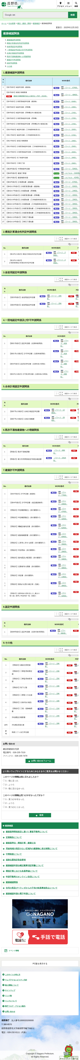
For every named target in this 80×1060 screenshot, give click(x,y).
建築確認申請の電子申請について (21, 893)
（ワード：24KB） (69, 140)
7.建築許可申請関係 (13, 470)
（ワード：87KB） (69, 87)
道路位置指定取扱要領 (16, 860)
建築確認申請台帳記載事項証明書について (25, 865)
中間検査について (14, 854)
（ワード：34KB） (69, 157)
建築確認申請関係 (14, 40)
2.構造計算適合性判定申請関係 (19, 231)
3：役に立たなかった (14, 788)
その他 (9, 66)
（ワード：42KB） (63, 594)
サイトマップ (10, 990)
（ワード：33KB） (69, 217)
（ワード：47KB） (63, 510)
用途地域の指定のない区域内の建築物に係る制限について (31, 848)
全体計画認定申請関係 (15, 53)
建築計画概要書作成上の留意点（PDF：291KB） (31, 96)
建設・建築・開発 (24, 23)
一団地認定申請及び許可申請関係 (19, 50)
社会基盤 (12, 23)
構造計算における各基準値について (22, 871)
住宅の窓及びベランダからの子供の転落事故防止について (31, 888)
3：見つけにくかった (14, 807)
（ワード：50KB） (69, 168)
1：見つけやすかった (14, 799)
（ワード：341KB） (59, 459)
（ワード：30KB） (69, 204)
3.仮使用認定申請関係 (15, 272)
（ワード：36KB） (63, 584)
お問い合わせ (10, 1012)
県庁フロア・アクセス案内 (15, 1006)
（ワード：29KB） (69, 163)
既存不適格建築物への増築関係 (19, 57)
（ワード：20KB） (54, 297)
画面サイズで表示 (71, 239)
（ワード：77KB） (63, 493)
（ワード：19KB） (52, 664)
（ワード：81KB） (65, 353)
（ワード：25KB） (69, 146)
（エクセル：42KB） (69, 177)
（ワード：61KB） (69, 101)
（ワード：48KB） (69, 94)
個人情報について (12, 985)
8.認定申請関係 (11, 607)
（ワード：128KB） (58, 411)
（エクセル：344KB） (69, 173)
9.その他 (7, 642)
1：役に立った (11, 781)
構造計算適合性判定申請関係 (18, 43)
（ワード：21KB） (52, 709)
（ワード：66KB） (59, 451)
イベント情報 (14, 951)
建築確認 (36, 23)
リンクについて (11, 1001)
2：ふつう (9, 784)
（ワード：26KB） (69, 152)
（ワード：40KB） (69, 195)
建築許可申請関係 (14, 60)
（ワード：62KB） (63, 526)
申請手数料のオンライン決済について (23, 877)
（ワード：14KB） (63, 575)
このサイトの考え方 (12, 975)
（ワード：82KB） (65, 343)
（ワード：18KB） (52, 724)
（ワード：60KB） (69, 186)
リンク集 (8, 996)
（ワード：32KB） (69, 129)
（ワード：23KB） (69, 107)
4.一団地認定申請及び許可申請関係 (22, 320)
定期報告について (14, 837)
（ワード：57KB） (69, 135)
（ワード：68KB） (65, 364)
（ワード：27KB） (69, 112)
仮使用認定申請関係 (14, 47)
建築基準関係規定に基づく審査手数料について (27, 832)
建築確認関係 (12, 882)
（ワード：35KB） (63, 542)
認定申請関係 (12, 63)
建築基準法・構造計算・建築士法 (21, 843)
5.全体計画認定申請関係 (16, 386)
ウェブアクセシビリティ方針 (16, 980)
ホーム (4, 23)
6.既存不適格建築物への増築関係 (21, 430)
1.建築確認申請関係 (13, 72)
